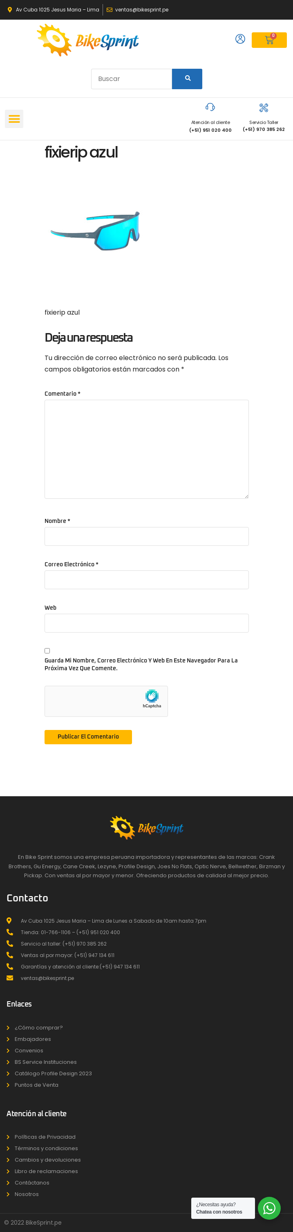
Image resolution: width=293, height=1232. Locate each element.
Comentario (63, 394)
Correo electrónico (71, 565)
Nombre (57, 521)
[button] (14, 119)
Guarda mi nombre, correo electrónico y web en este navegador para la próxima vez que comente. (141, 664)
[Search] (187, 79)
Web (50, 608)
